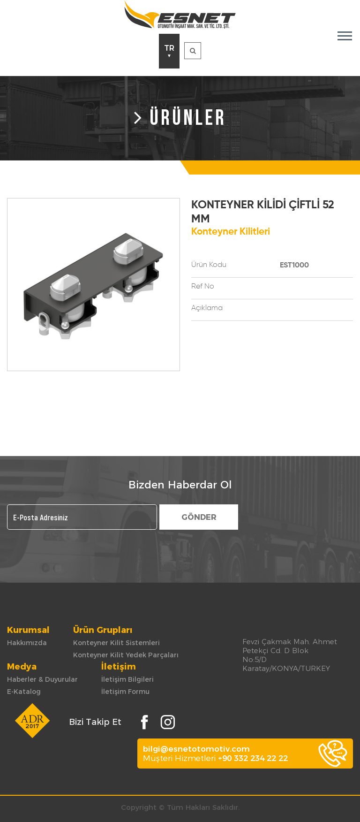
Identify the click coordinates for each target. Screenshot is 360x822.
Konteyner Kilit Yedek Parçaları (126, 655)
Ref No (202, 286)
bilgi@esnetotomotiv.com (196, 749)
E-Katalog (24, 691)
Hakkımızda (27, 643)
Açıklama (207, 308)
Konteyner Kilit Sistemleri (116, 643)
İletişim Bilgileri (127, 679)
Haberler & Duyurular (42, 679)
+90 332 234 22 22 (253, 758)
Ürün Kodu (208, 265)
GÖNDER (199, 517)
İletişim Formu (125, 691)
